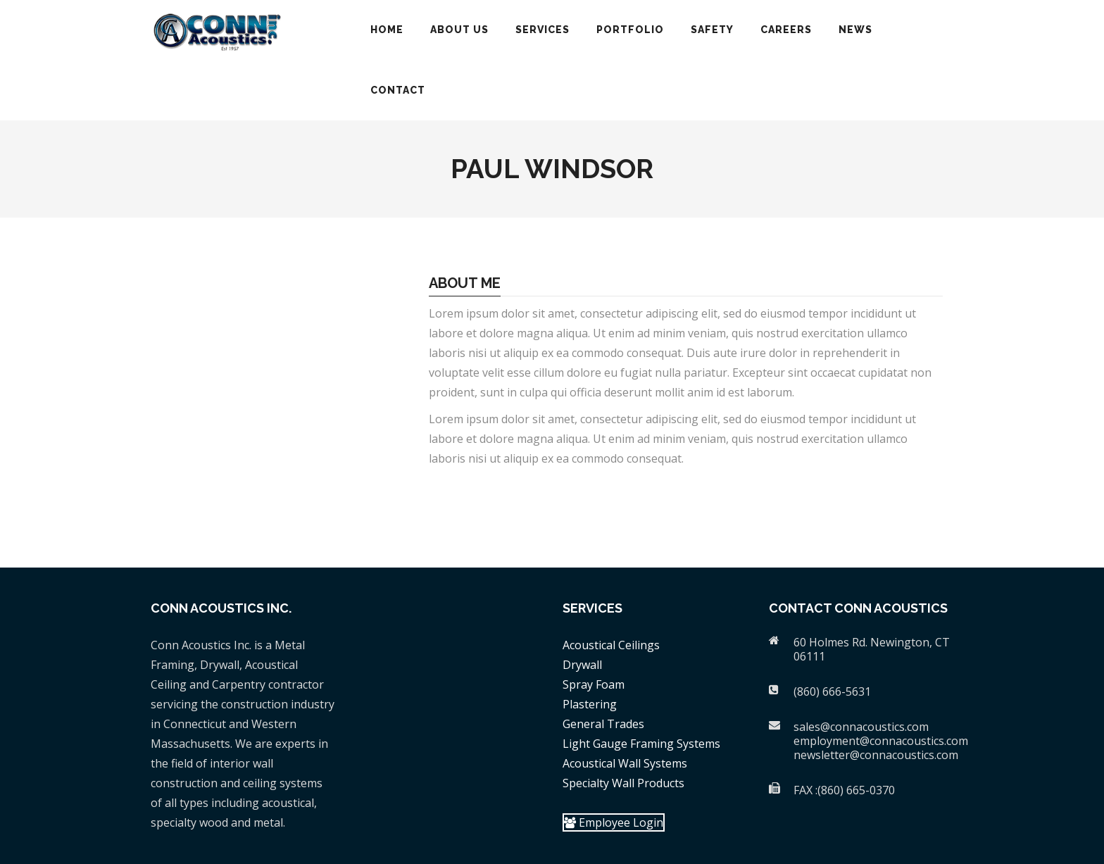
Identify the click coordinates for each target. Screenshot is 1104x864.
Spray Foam (594, 684)
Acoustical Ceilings (611, 645)
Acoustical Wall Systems (625, 763)
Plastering (590, 704)
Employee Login (613, 822)
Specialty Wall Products (623, 783)
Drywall (582, 664)
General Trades (603, 724)
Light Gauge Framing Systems (641, 743)
